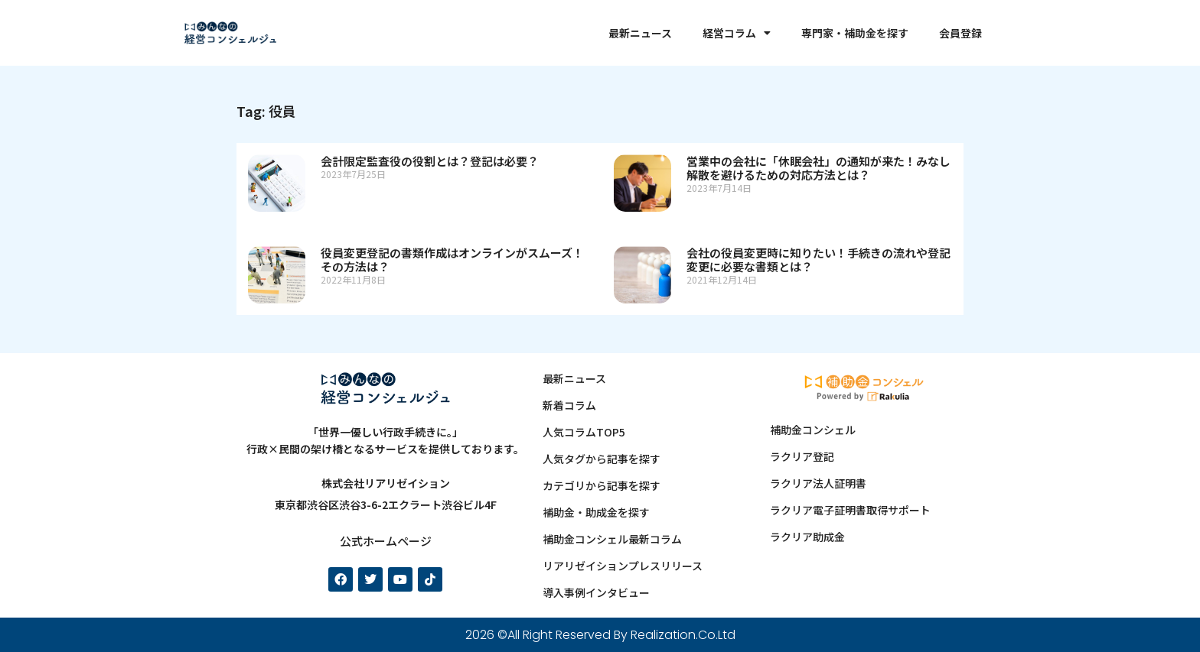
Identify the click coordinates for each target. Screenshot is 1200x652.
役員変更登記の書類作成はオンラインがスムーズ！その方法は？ (452, 259)
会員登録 (960, 33)
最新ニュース (640, 33)
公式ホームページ (386, 541)
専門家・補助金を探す (854, 33)
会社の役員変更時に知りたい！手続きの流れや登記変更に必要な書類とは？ (818, 259)
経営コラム (737, 33)
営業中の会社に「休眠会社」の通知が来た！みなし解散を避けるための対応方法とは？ (818, 168)
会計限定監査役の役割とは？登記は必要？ (430, 161)
